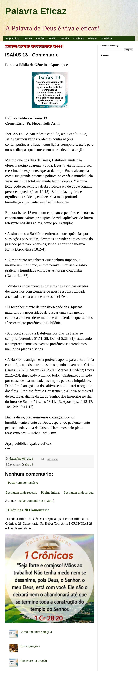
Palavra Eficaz (35, 11)
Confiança (78, 38)
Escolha (65, 38)
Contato (28, 38)
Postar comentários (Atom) (36, 500)
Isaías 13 (27, 464)
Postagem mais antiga (79, 492)
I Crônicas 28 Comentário (27, 510)
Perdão (52, 38)
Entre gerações (30, 646)
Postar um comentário (23, 482)
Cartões (40, 38)
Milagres (92, 38)
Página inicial (12, 38)
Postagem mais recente (21, 492)
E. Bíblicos (106, 38)
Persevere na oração (33, 660)
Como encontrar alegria (36, 632)
